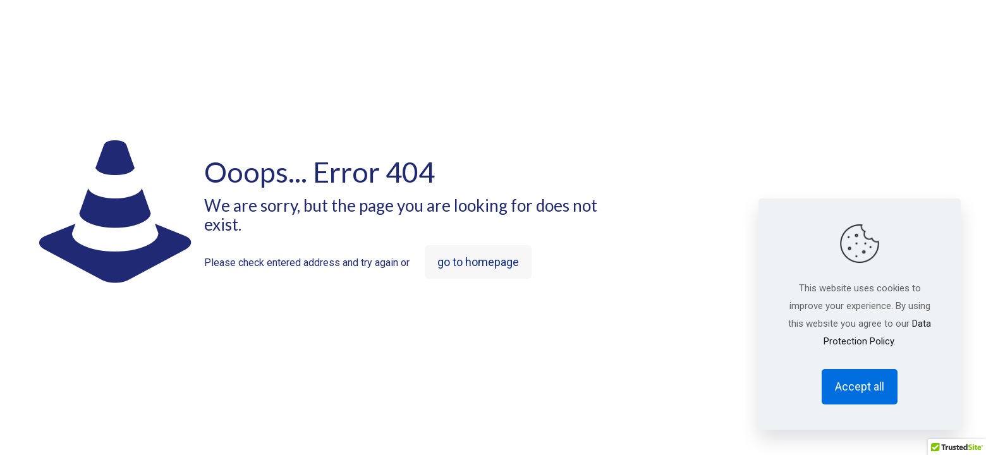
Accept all (859, 386)
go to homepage (478, 262)
